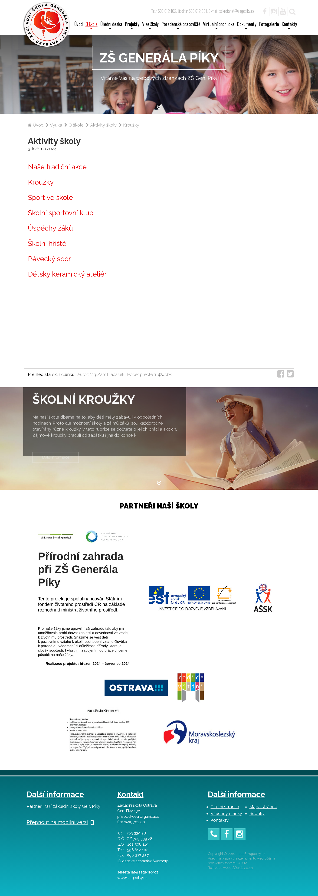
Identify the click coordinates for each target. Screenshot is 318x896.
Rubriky (257, 813)
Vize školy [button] (150, 25)
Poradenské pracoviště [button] (180, 25)
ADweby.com (243, 868)
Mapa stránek (263, 806)
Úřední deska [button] (111, 25)
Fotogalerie (269, 24)
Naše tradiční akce (57, 167)
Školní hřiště (47, 243)
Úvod (78, 24)
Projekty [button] (132, 25)
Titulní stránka (225, 806)
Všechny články (226, 813)
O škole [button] (91, 25)
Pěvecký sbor (49, 259)
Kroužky (41, 182)
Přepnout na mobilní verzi (60, 822)
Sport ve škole (50, 197)
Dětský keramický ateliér (67, 274)
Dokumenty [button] (246, 25)
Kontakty (220, 820)
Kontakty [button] (289, 25)
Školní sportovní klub (60, 213)
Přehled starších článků (51, 374)
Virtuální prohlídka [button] (218, 25)
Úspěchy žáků (50, 228)
